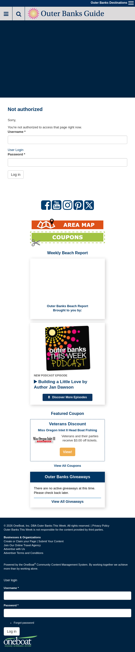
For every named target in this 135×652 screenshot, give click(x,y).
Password (16, 154)
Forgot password (24, 622)
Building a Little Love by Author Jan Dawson (60, 384)
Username (17, 132)
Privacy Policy (100, 525)
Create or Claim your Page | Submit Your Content (34, 541)
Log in (15, 175)
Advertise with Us (14, 548)
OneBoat (30, 564)
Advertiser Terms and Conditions (23, 552)
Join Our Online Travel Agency (22, 545)
